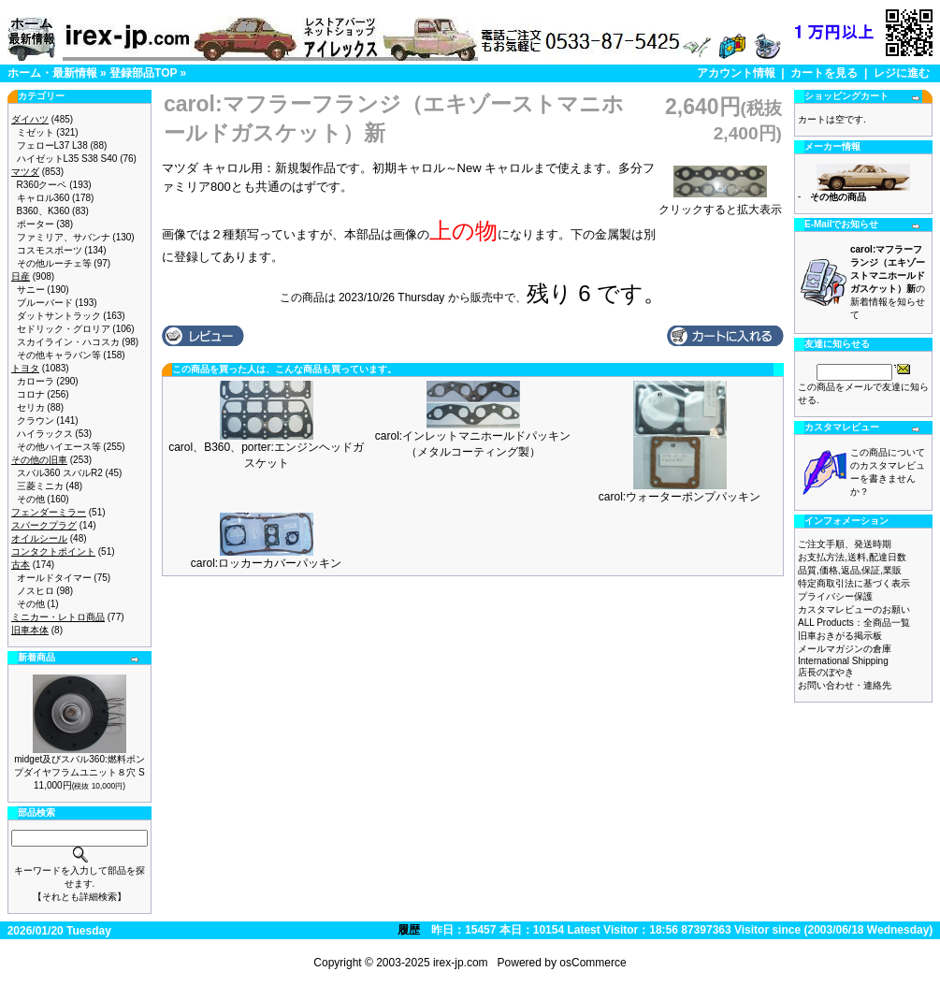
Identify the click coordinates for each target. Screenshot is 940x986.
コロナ (31, 394)
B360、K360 (43, 211)
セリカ (31, 407)
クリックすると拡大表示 (720, 204)
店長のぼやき (826, 672)
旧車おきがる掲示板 (840, 636)
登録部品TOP (143, 73)
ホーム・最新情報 (52, 73)
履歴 (409, 929)
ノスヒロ (35, 591)
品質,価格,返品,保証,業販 (850, 570)
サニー (31, 289)
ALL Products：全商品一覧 (854, 622)
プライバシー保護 (835, 596)
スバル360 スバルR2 (60, 473)
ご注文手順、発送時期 (844, 544)
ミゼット (35, 132)
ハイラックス (45, 433)
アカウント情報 (736, 73)
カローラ (35, 381)
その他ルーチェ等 (54, 263)
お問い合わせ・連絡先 (844, 685)
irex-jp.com (460, 962)
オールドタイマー (54, 578)
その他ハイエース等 (59, 447)
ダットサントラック (59, 316)
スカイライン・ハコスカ (68, 342)
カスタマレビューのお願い (854, 609)
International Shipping (843, 661)
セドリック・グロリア (63, 329)
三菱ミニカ (40, 486)
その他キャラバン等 (59, 355)
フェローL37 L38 (52, 145)
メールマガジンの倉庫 (844, 649)
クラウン (35, 420)
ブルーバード (45, 302)
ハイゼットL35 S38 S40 (67, 158)
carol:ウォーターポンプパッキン (679, 496)
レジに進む (902, 73)
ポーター (35, 224)
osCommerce (592, 962)
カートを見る (824, 73)
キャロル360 (43, 198)
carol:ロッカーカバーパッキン (266, 563)
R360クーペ (42, 185)
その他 (31, 499)
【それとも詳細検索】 (79, 897)
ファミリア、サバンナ (63, 237)
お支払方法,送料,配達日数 (852, 557)
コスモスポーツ (49, 250)
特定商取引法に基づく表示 (854, 583)
